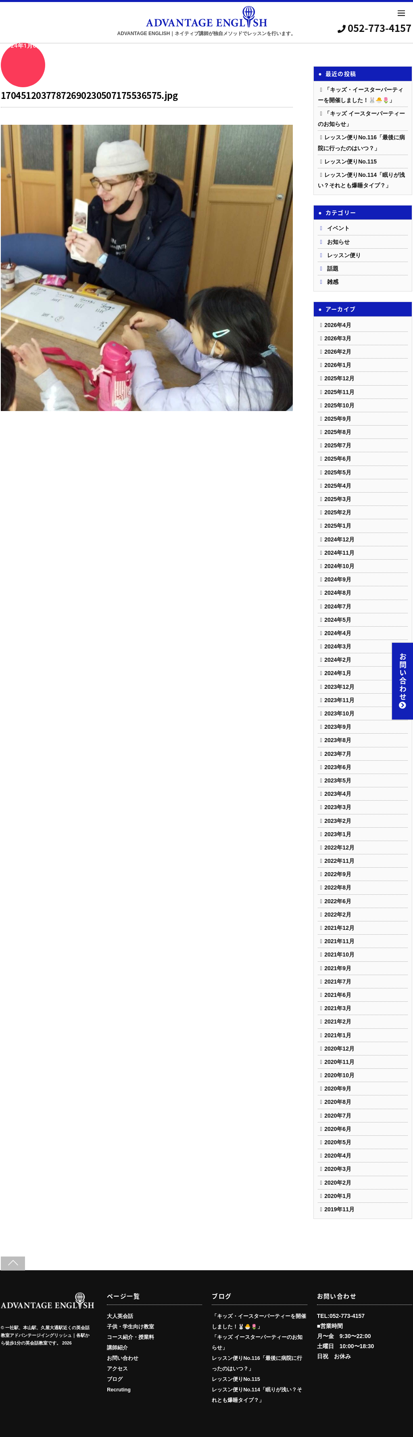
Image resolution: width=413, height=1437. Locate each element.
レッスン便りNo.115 (350, 161)
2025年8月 (337, 432)
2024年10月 (339, 566)
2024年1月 (337, 673)
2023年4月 (337, 794)
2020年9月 (337, 1088)
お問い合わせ (402, 681)
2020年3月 (337, 1169)
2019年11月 (339, 1209)
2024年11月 (339, 553)
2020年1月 (337, 1196)
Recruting (119, 1390)
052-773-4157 (375, 28)
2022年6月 (337, 901)
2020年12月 (339, 1048)
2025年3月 (337, 499)
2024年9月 (337, 579)
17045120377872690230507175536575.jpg (89, 95)
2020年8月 (337, 1102)
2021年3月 (337, 1008)
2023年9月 (337, 727)
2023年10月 (339, 713)
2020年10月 (339, 1075)
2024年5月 (337, 620)
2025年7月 (337, 445)
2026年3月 (337, 338)
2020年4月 (337, 1155)
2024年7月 (337, 606)
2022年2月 (337, 914)
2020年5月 (337, 1142)
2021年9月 (337, 968)
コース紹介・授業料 (130, 1337)
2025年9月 (337, 418)
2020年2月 (337, 1182)
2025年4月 (337, 485)
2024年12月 (339, 539)
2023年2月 (337, 821)
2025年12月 (339, 378)
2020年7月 (337, 1115)
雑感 (332, 282)
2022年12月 (339, 847)
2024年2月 (337, 660)
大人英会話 (120, 1316)
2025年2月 (337, 512)
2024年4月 (337, 633)
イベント (338, 228)
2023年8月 (337, 740)
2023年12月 (339, 687)
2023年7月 (337, 754)
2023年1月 (337, 834)
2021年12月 (339, 928)
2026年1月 (337, 365)
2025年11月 (339, 392)
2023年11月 (339, 700)
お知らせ (338, 242)
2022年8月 (337, 887)
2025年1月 (337, 525)
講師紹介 (117, 1348)
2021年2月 (337, 1021)
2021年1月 (337, 1035)
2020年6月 (337, 1129)
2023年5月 (337, 780)
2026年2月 (337, 351)
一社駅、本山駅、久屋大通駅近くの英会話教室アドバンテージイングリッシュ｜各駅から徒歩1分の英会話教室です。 (45, 1335)
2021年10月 (339, 954)
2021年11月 (339, 941)
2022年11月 (339, 861)
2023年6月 (337, 767)
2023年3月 (337, 807)
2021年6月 (337, 995)
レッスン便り (344, 255)
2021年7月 (337, 981)
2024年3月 (337, 646)
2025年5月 (337, 472)
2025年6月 (337, 458)
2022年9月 (337, 874)
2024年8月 (337, 592)
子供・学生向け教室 (130, 1327)
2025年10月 (339, 405)
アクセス (117, 1369)
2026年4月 (337, 325)
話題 (332, 268)
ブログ (115, 1379)
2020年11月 (339, 1062)
